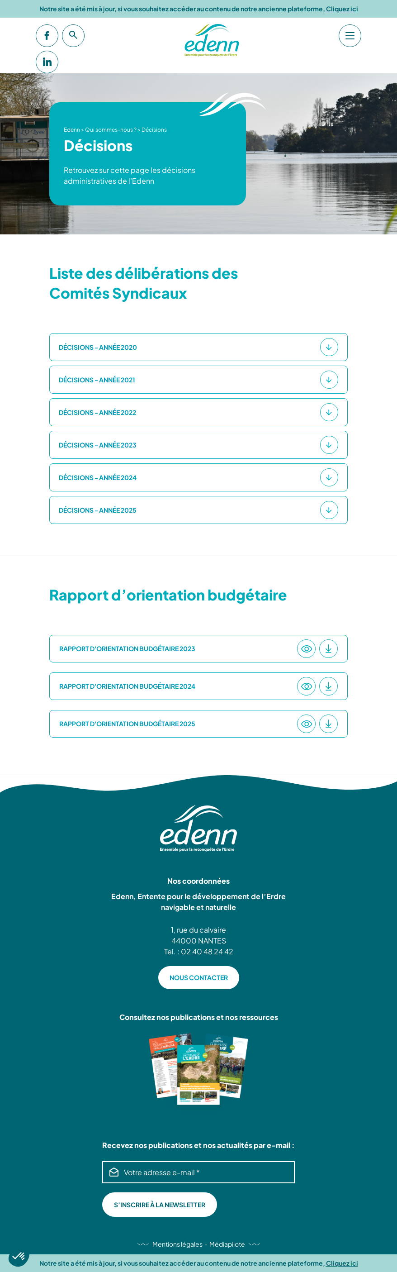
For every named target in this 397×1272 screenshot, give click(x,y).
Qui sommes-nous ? (111, 129)
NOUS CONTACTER (199, 977)
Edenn (72, 129)
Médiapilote (227, 1244)
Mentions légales (177, 1244)
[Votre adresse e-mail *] (198, 1172)
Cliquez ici (342, 9)
